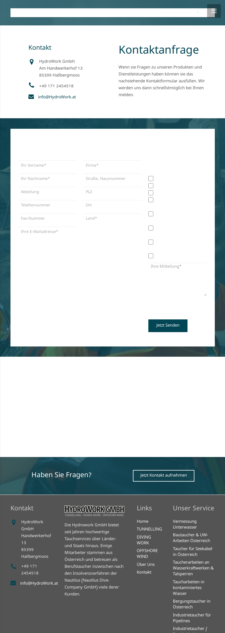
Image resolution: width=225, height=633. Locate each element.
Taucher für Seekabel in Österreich (192, 552)
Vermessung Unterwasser (185, 524)
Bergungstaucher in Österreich (191, 604)
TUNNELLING (149, 529)
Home (142, 522)
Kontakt (144, 573)
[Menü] (214, 11)
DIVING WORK (144, 540)
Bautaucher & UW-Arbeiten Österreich (191, 538)
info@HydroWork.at (57, 97)
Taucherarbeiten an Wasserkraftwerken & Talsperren (193, 568)
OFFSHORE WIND (147, 554)
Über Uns (146, 565)
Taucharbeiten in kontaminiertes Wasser (188, 588)
